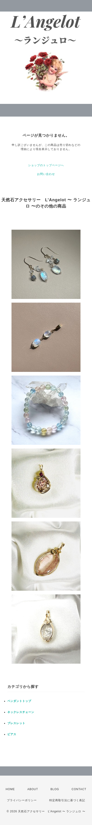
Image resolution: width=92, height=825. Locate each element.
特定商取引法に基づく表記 (67, 800)
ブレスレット (16, 723)
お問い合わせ (46, 174)
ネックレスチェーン (20, 712)
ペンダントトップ (19, 701)
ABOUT (32, 789)
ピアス (11, 734)
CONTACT (79, 789)
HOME (10, 789)
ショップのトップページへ (46, 165)
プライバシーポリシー (22, 800)
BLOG (55, 789)
